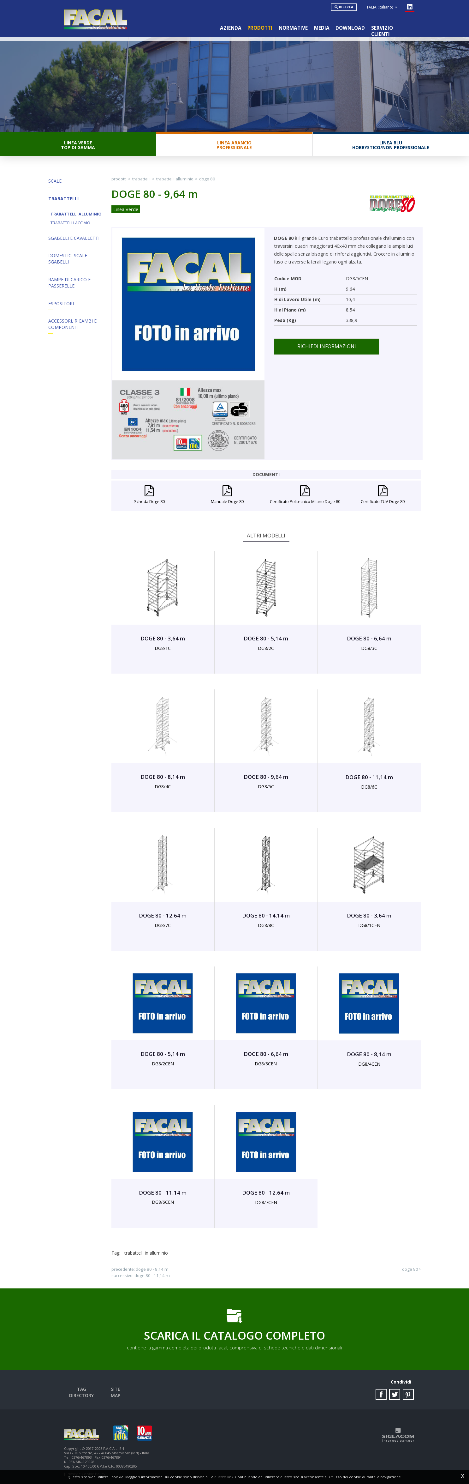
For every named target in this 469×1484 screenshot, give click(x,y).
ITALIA (381, 6)
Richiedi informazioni (326, 346)
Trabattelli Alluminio (76, 214)
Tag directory (81, 1389)
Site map (115, 1389)
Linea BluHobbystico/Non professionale (390, 145)
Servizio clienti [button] (392, 28)
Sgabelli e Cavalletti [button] (73, 238)
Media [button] (321, 28)
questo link (223, 1477)
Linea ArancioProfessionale (234, 145)
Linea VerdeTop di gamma (78, 145)
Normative (292, 28)
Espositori (61, 304)
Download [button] (350, 28)
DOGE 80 (207, 179)
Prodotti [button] (259, 28)
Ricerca (346, 7)
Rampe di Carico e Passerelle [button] (69, 283)
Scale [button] (55, 181)
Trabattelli (141, 179)
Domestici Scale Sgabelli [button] (67, 259)
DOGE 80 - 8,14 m (152, 1269)
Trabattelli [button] (63, 199)
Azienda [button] (230, 28)
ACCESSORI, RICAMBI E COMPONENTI (72, 325)
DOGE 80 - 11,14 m (152, 1276)
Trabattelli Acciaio (70, 223)
